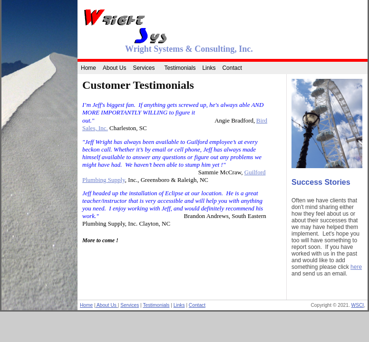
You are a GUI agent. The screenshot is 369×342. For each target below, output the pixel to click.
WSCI (357, 305)
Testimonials (179, 68)
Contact (232, 68)
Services (144, 68)
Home (88, 68)
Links (208, 68)
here (356, 267)
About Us (114, 68)
